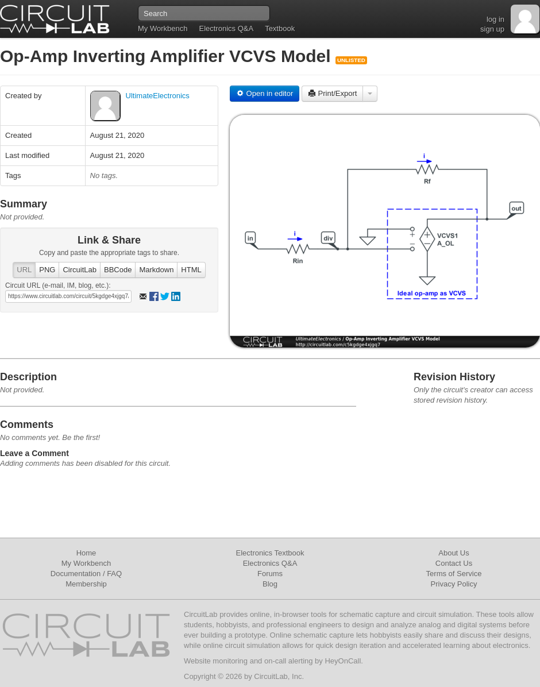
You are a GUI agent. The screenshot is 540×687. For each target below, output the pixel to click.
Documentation (76, 573)
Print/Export (332, 93)
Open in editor (264, 93)
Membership (86, 584)
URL (24, 269)
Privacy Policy (454, 584)
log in (495, 19)
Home (86, 553)
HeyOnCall (343, 661)
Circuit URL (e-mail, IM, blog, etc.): (58, 285)
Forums (270, 573)
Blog (270, 584)
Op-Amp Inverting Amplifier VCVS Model (167, 56)
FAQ (114, 573)
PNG (47, 269)
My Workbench (162, 28)
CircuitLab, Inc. (279, 676)
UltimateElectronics (158, 95)
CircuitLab (80, 269)
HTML (191, 269)
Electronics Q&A (226, 28)
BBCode (118, 269)
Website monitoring (216, 661)
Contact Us (453, 563)
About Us (453, 553)
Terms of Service (454, 573)
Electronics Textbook (270, 553)
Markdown (156, 269)
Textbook (280, 28)
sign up (492, 29)
